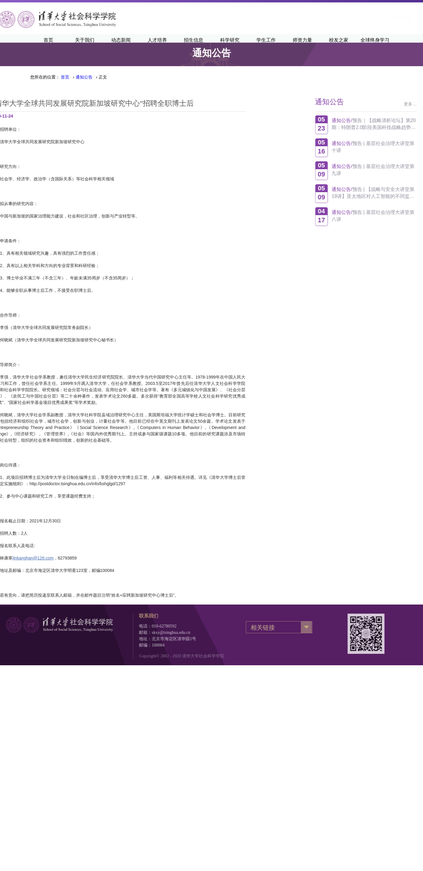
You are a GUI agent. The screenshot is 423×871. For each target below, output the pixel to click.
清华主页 (325, 18)
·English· (383, 18)
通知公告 (84, 77)
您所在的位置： (45, 77)
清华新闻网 (354, 18)
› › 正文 (84, 77)
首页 (65, 77)
